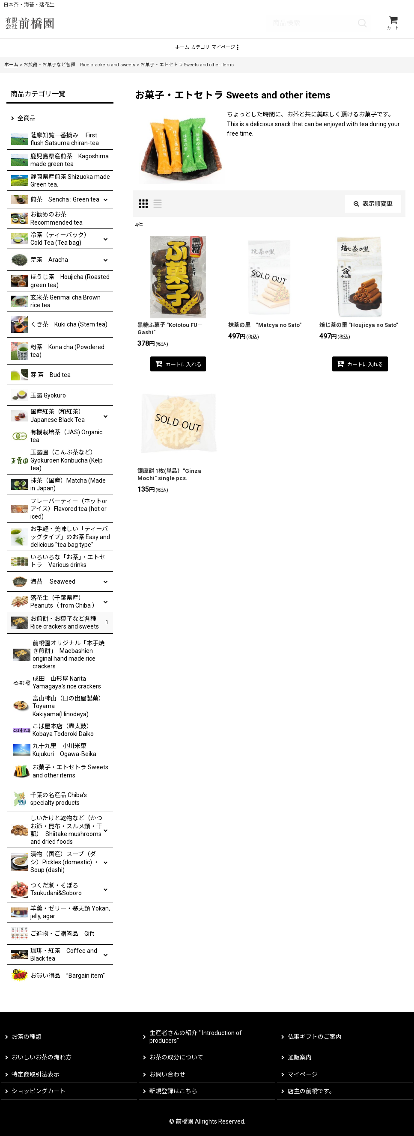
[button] (262, 52)
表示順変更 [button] (373, 211)
